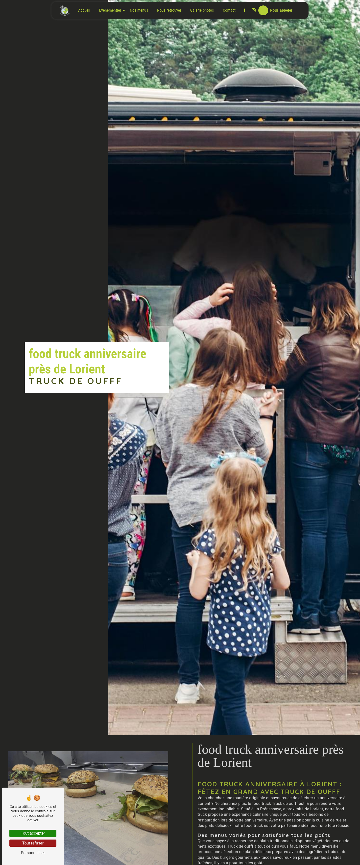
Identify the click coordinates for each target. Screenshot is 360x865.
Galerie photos (202, 10)
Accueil (84, 10)
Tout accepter (33, 833)
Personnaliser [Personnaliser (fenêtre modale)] (33, 852)
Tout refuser (33, 843)
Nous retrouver (169, 10)
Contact (229, 10)
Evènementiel (110, 10)
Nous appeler (281, 10)
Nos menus (139, 10)
